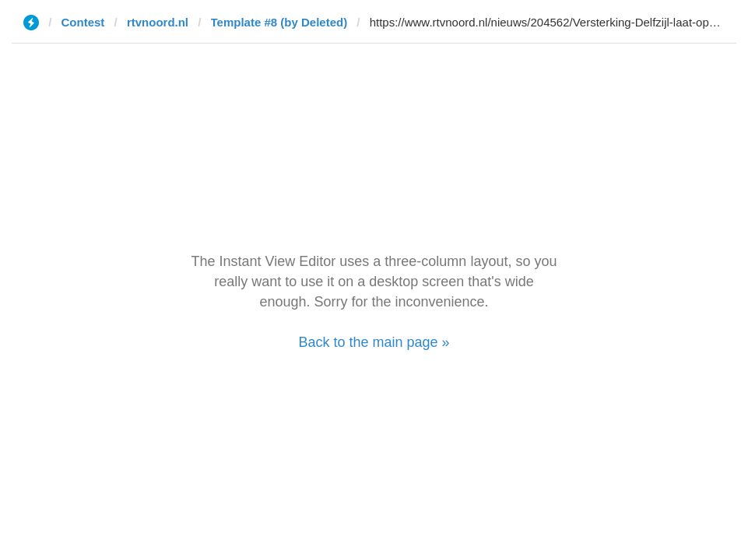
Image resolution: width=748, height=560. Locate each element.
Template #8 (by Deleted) (279, 22)
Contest (83, 22)
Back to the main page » (373, 342)
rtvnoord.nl (157, 22)
